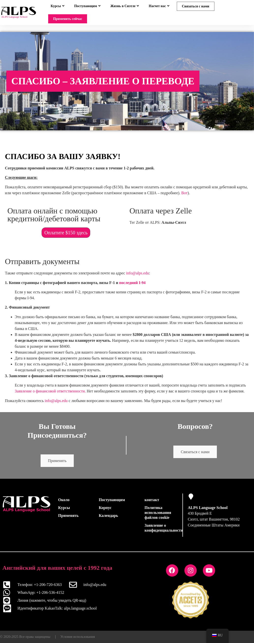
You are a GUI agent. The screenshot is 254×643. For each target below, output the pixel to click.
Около (64, 503)
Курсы (57, 6)
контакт (152, 503)
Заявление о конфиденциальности (162, 530)
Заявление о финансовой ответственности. (50, 394)
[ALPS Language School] (191, 499)
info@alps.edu (137, 276)
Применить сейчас (67, 19)
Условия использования (77, 640)
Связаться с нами (195, 6)
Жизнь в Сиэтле (124, 6)
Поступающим (87, 6)
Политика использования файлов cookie (158, 515)
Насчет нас (159, 6)
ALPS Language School (208, 510)
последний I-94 (132, 286)
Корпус (105, 510)
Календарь (108, 518)
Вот (184, 196)
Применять (57, 464)
